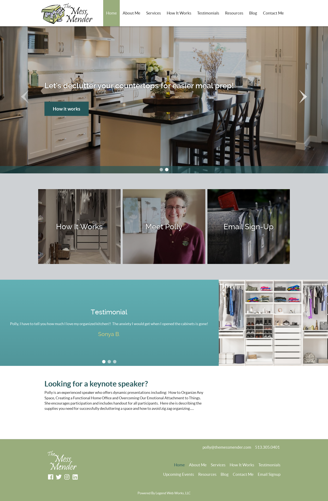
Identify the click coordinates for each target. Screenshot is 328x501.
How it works (66, 108)
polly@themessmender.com (227, 447)
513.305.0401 (267, 447)
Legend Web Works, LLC (173, 493)
